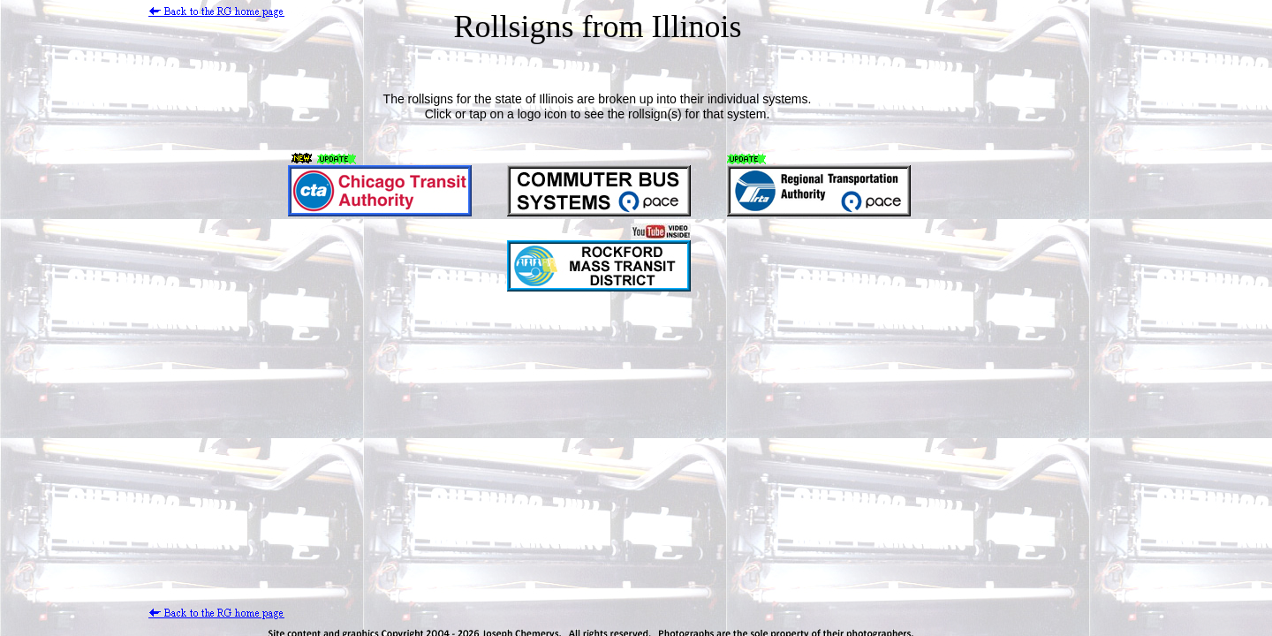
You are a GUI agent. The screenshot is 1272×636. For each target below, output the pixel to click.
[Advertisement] (329, 439)
